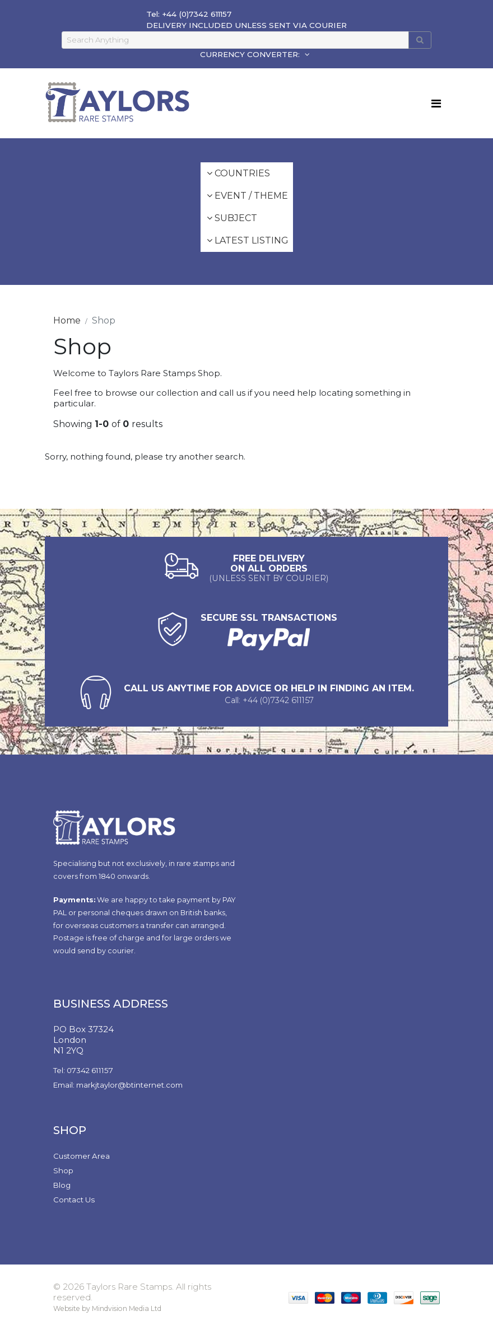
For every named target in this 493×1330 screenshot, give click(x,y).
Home (67, 320)
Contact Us (74, 1199)
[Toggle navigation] (436, 103)
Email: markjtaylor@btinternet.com (118, 1084)
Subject (232, 218)
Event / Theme (247, 195)
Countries (238, 173)
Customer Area (81, 1155)
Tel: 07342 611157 (83, 1070)
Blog (62, 1185)
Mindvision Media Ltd (126, 1308)
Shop (63, 1170)
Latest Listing (248, 240)
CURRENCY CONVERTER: (251, 54)
